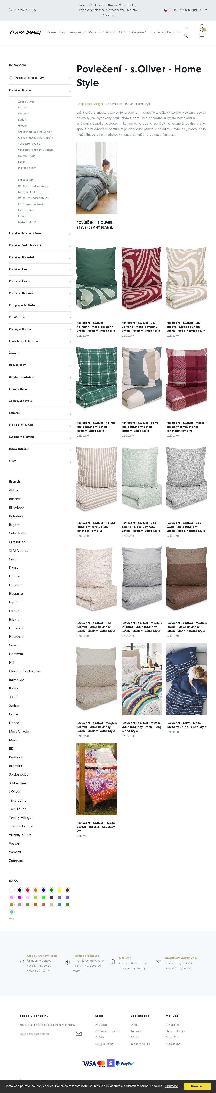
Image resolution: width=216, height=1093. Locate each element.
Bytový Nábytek (19, 449)
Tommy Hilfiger (21, 818)
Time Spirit (17, 800)
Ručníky (99, 1037)
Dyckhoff (15, 585)
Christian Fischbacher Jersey (35, 132)
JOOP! (13, 697)
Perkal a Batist (27, 180)
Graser (22, 126)
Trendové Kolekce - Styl (29, 78)
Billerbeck (16, 508)
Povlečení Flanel (19, 281)
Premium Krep (26, 210)
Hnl (11, 663)
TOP (120, 32)
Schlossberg (18, 783)
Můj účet (125, 958)
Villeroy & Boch (20, 835)
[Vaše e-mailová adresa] (46, 1034)
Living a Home (18, 389)
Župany (14, 353)
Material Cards (100, 32)
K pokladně (173, 1044)
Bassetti (15, 499)
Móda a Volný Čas (21, 425)
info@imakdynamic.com (181, 958)
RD (11, 749)
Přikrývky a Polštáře (22, 305)
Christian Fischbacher (25, 671)
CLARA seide (19, 551)
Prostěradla (17, 317)
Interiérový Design (164, 32)
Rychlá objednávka (86, 955)
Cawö (13, 559)
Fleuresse (16, 637)
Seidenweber (19, 774)
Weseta (15, 852)
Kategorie (136, 32)
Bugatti (22, 119)
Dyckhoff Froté (27, 156)
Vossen (14, 843)
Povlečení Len (18, 269)
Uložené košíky (175, 1031)
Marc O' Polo (19, 731)
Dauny (13, 568)
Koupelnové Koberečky (23, 341)
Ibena (13, 688)
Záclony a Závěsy (20, 401)
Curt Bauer (17, 542)
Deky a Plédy (17, 365)
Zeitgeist (16, 861)
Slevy (12, 461)
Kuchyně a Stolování (22, 437)
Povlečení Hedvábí (21, 293)
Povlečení (101, 1024)
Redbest (15, 757)
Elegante (23, 113)
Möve (13, 740)
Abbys (13, 490)
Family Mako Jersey (30, 192)
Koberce (14, 413)
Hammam (16, 654)
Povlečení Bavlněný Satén (25, 233)
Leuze (13, 714)
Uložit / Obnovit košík (42, 955)
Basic (21, 216)
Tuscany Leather (21, 826)
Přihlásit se (173, 1024)
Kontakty (136, 1031)
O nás (134, 1024)
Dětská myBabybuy (21, 377)
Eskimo (14, 620)
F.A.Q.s (134, 1037)
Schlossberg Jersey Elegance (36, 150)
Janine (14, 706)
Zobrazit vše (26, 101)
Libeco (14, 723)
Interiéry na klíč (140, 1044)
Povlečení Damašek (21, 257)
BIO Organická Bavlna (31, 204)
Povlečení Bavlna (20, 90)
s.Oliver (22, 107)
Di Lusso (15, 576)
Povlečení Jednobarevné (25, 245)
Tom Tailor (17, 809)
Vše (12, 919)
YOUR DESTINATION (192, 10)
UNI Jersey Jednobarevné (33, 186)
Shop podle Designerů (91, 104)
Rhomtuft (15, 766)
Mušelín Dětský (27, 222)
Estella (14, 611)
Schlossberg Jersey (30, 144)
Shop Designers (71, 32)
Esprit (21, 162)
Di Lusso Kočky (27, 168)
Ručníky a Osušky (20, 329)
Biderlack (16, 516)
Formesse (16, 628)
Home (51, 32)
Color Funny (17, 533)
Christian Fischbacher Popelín (35, 137)
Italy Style (16, 680)
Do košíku (172, 1037)
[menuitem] (40, 78)
